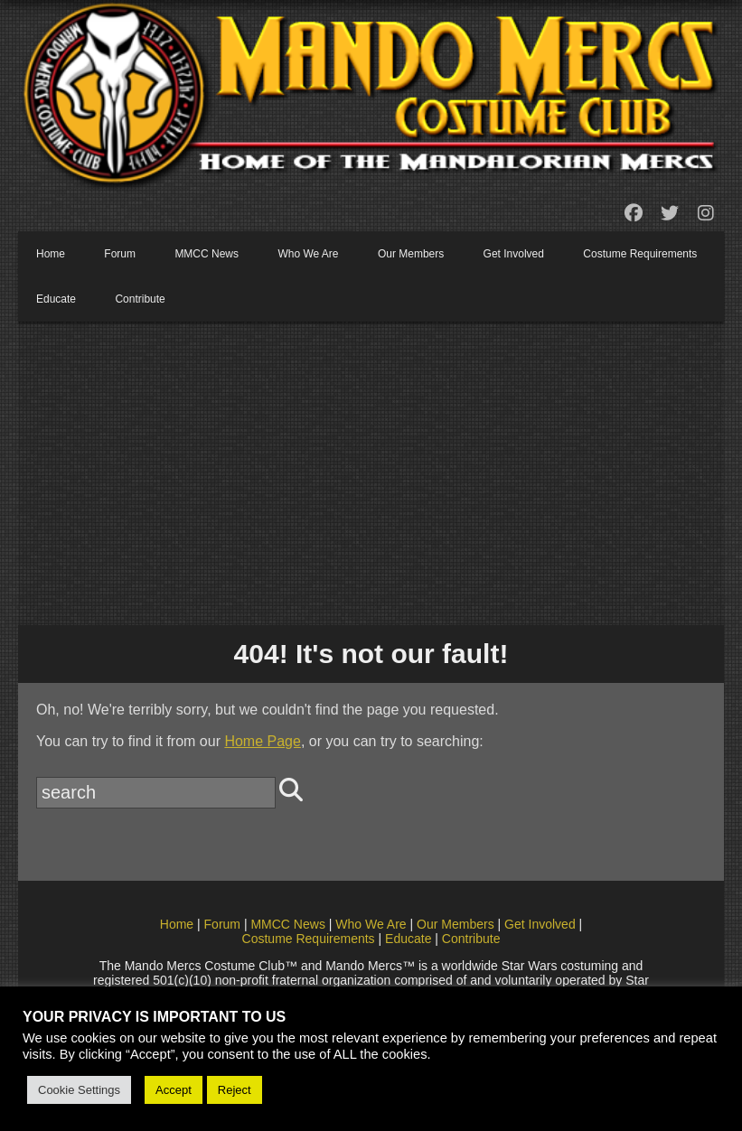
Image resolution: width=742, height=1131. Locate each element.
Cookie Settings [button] (79, 1090)
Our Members (411, 254)
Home (50, 254)
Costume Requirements (640, 254)
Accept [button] (173, 1090)
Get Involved (514, 254)
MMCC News (206, 254)
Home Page (262, 741)
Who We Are (307, 254)
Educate (56, 299)
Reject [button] (234, 1090)
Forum (120, 254)
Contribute (139, 299)
